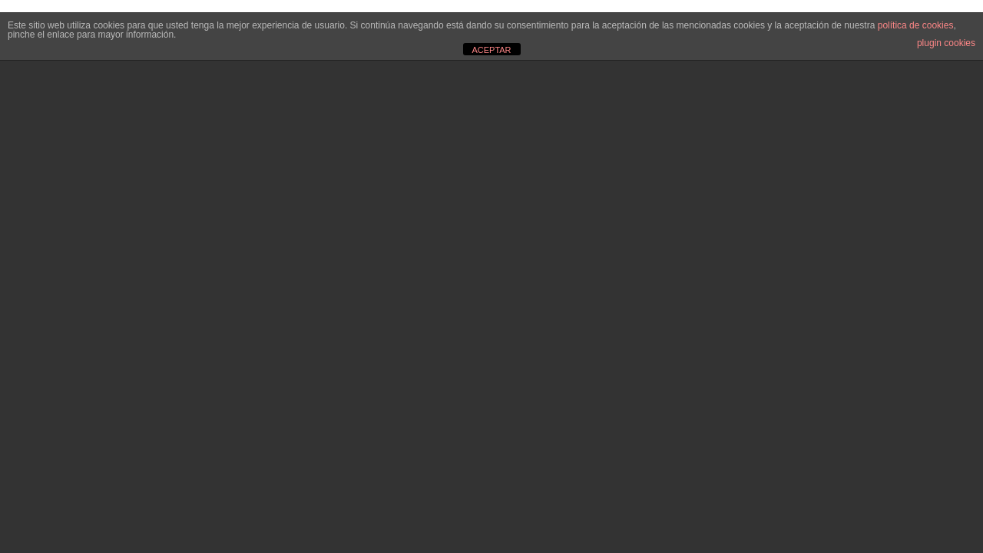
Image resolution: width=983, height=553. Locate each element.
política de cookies (916, 25)
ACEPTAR (491, 50)
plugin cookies (946, 43)
